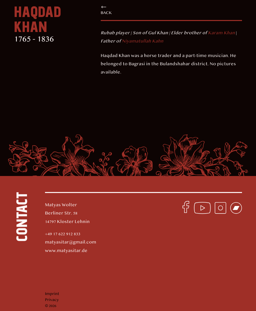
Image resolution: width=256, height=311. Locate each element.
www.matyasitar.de (66, 251)
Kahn (157, 41)
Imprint (52, 294)
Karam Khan (221, 33)
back (106, 9)
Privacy (52, 300)
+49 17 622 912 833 (62, 234)
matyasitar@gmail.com (70, 242)
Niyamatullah (136, 41)
